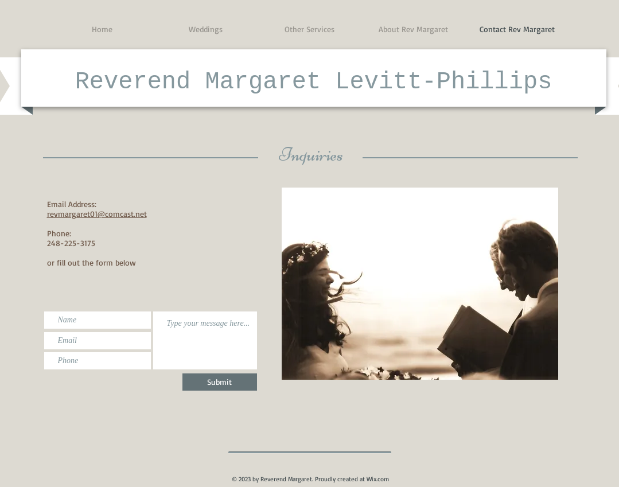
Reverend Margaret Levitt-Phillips (313, 82)
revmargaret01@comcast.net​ (97, 214)
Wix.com (378, 479)
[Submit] (219, 382)
